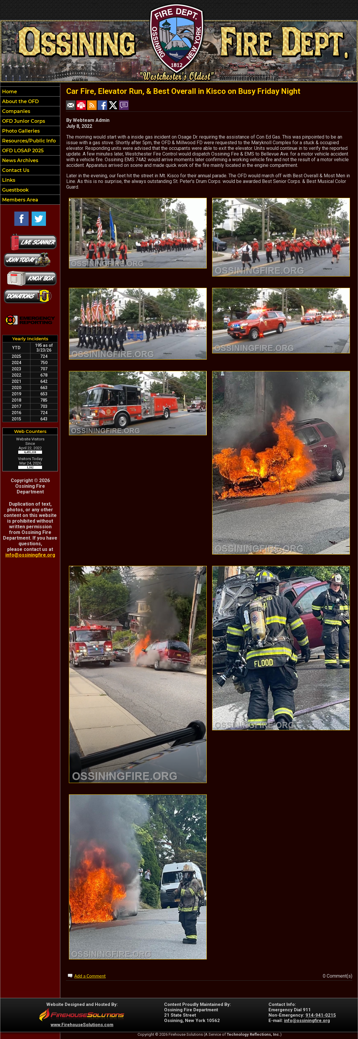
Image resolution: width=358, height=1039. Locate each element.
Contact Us (15, 170)
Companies (15, 111)
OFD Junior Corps (23, 121)
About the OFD (20, 101)
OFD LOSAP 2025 (22, 150)
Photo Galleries (20, 131)
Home (9, 91)
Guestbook (15, 190)
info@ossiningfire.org (30, 555)
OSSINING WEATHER (30, 586)
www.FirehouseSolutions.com (82, 1024)
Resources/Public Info (28, 141)
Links (8, 180)
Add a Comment (90, 976)
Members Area (19, 200)
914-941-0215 (320, 1015)
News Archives (19, 160)
